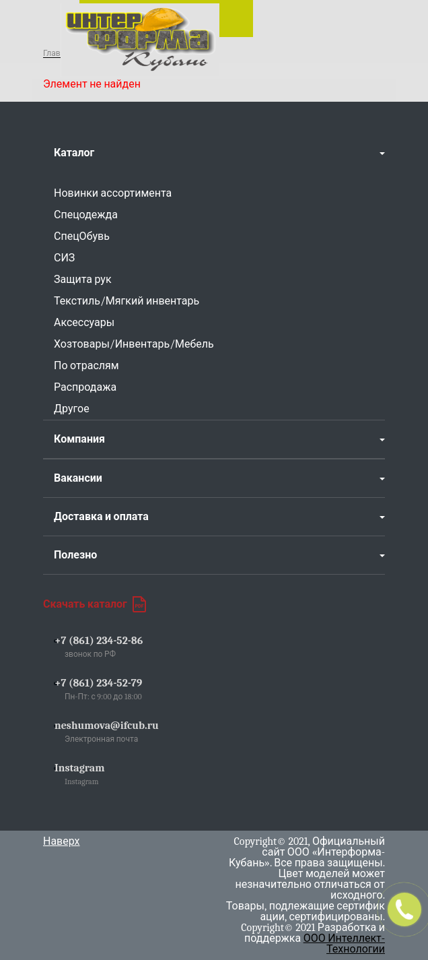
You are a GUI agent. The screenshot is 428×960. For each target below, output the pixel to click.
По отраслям (86, 366)
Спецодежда (86, 215)
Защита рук (83, 280)
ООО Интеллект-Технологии (344, 943)
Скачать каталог (94, 604)
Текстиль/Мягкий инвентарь (126, 301)
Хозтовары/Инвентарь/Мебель (134, 344)
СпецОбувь (82, 236)
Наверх (61, 841)
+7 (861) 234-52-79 (98, 683)
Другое (72, 409)
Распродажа (85, 387)
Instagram (80, 768)
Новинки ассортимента (113, 193)
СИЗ (64, 258)
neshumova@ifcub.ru (107, 725)
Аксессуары (84, 323)
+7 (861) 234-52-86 (99, 641)
